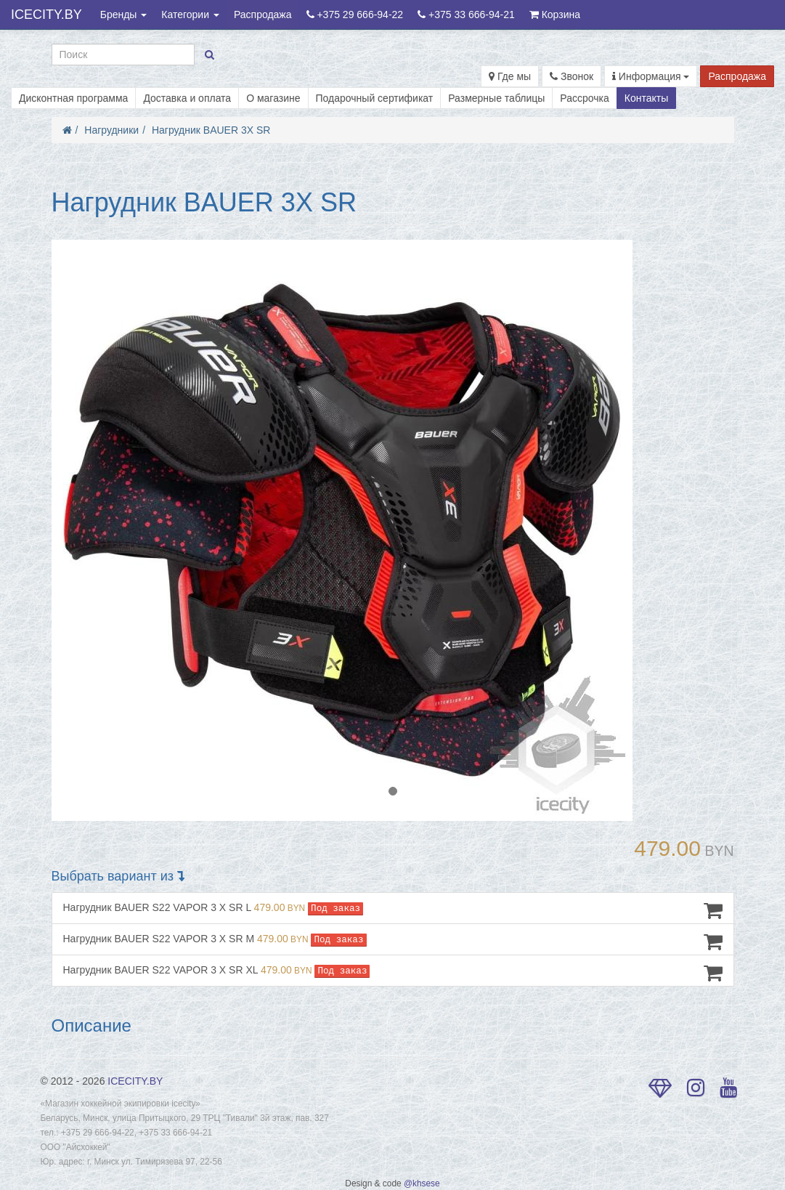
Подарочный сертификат (375, 98)
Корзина (554, 14)
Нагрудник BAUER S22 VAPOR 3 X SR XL (393, 973)
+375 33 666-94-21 (466, 14)
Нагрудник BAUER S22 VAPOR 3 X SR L (393, 910)
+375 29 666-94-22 (355, 14)
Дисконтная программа (73, 98)
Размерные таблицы (496, 98)
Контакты (646, 98)
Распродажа (263, 14)
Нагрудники (111, 130)
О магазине (273, 98)
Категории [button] (190, 14)
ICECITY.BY (46, 14)
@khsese (422, 1183)
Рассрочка (584, 98)
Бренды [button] (123, 14)
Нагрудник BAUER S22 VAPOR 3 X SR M (393, 941)
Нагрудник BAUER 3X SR (211, 130)
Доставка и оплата (187, 98)
